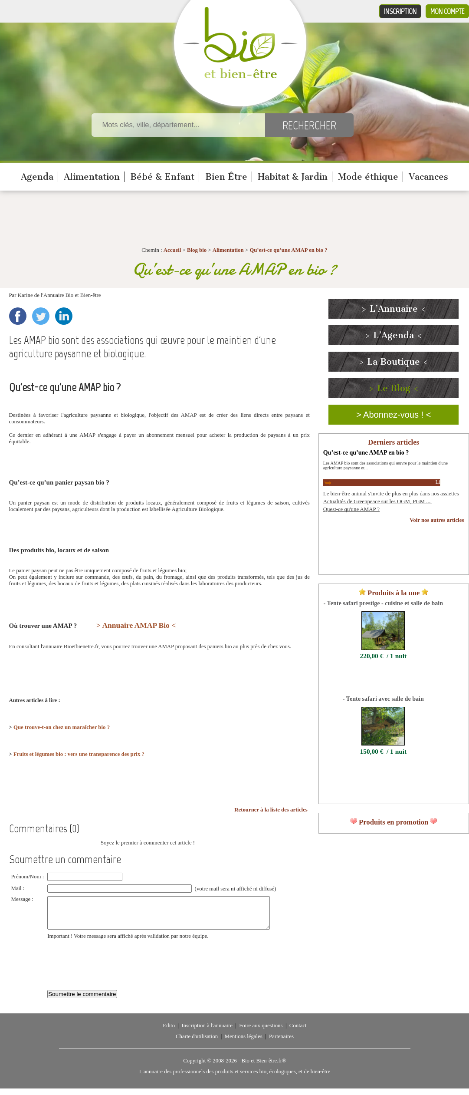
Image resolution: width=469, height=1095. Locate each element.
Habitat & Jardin (293, 177)
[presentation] (113, 966)
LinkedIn (63, 316)
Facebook (17, 316)
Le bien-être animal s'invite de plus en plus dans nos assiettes (391, 494)
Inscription (400, 11)
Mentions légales (243, 1043)
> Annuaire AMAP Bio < (136, 625)
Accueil (172, 250)
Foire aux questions (260, 1032)
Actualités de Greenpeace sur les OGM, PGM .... (377, 501)
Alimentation (92, 177)
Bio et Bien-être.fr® (263, 1067)
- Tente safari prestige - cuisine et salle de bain (383, 603)
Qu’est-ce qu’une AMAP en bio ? (288, 250)
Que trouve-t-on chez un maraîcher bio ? (61, 727)
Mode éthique (368, 177)
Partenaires (281, 1043)
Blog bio (197, 250)
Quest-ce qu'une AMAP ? (351, 509)
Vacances (428, 177)
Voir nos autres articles (437, 520)
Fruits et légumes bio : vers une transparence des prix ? (78, 754)
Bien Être (226, 177)
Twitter (40, 316)
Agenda (37, 177)
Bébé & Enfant (162, 177)
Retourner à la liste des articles (271, 810)
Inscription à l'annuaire (206, 1032)
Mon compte (447, 11)
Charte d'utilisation (197, 1043)
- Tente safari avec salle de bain (383, 698)
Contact (298, 1032)
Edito (169, 1032)
